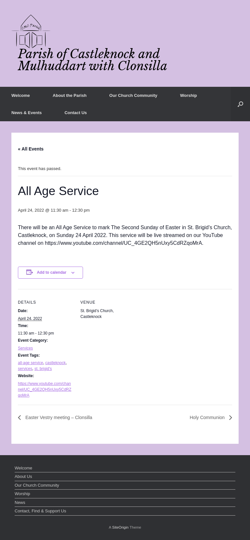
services (25, 368)
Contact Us (75, 112)
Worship (188, 95)
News (20, 502)
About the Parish (70, 95)
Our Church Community (133, 95)
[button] (240, 104)
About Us (23, 476)
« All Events (31, 148)
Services (25, 348)
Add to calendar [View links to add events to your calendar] (51, 272)
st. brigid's (43, 368)
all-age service (30, 363)
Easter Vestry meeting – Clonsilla (58, 417)
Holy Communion (208, 417)
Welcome (20, 95)
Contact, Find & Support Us (40, 510)
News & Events (26, 112)
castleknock (55, 363)
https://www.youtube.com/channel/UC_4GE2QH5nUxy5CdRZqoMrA (44, 389)
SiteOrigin (120, 527)
